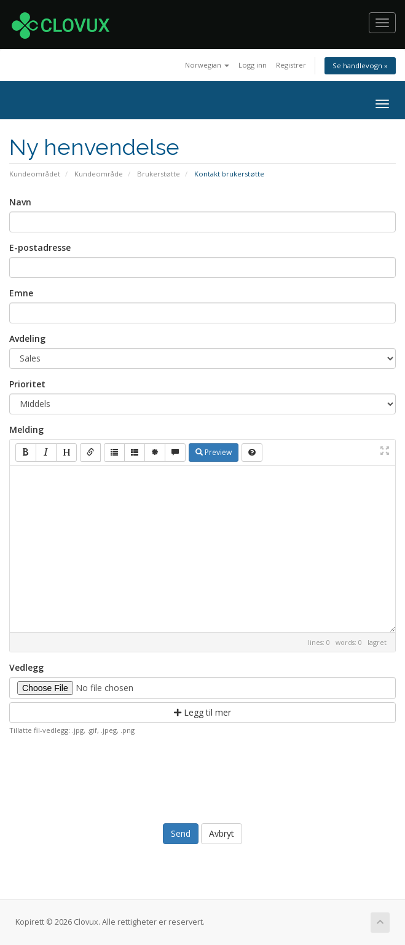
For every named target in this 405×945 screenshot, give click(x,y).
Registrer (291, 64)
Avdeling (27, 338)
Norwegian (207, 64)
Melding (26, 429)
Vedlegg (26, 667)
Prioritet (27, 384)
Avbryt (221, 833)
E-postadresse (40, 247)
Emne (21, 293)
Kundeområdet (34, 173)
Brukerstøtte (158, 173)
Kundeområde (98, 173)
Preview (213, 452)
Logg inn (252, 64)
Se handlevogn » (360, 65)
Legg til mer (202, 712)
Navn (20, 202)
